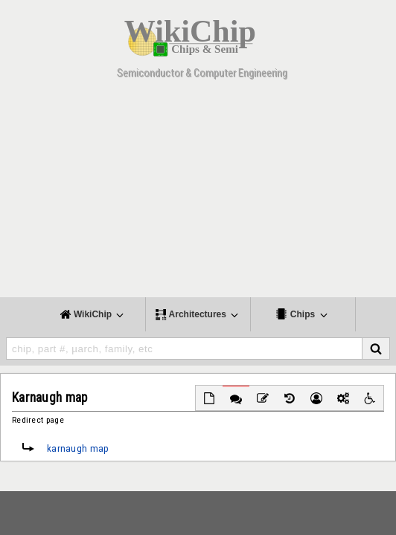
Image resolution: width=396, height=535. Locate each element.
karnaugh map (78, 448)
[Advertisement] (198, 193)
